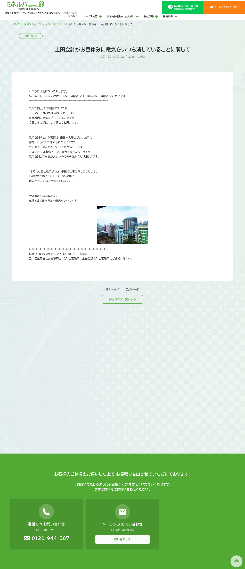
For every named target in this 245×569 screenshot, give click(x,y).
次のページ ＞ (134, 289)
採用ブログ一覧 (33, 24)
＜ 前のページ (110, 289)
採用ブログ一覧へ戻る (122, 299)
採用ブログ (52, 24)
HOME (73, 16)
